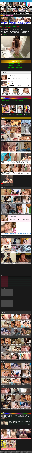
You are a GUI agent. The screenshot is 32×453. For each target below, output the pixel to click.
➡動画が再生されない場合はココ (16, 65)
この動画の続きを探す (14, 61)
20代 (8, 29)
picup (1, 15)
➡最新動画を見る (21, 63)
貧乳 (22, 29)
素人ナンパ (4, 29)
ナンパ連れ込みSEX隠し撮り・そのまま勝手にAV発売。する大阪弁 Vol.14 (12, 100)
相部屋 (9, 15)
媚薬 (6, 15)
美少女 (19, 29)
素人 (17, 29)
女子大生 (14, 29)
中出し (4, 15)
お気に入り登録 (4, 34)
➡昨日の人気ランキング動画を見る (16, 67)
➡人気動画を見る (10, 63)
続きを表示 (3, 288)
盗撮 (2, 29)
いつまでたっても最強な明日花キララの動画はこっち (9, 26)
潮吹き (12, 15)
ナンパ (11, 29)
